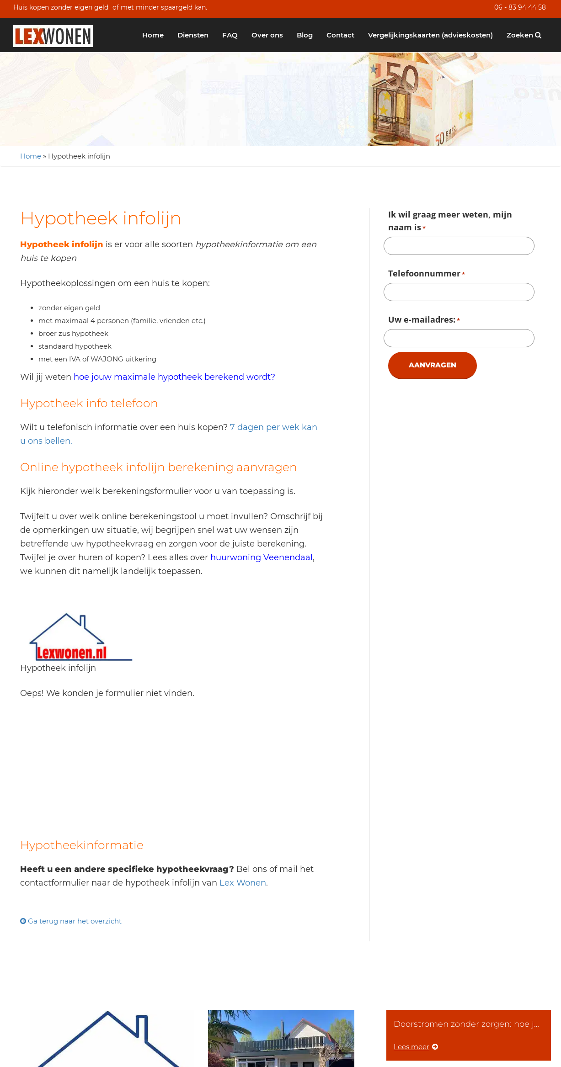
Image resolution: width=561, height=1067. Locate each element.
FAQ (230, 35)
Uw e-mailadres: (424, 320)
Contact (340, 35)
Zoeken (524, 35)
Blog (305, 35)
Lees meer (416, 1046)
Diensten (192, 35)
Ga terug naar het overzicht (71, 921)
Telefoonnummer (426, 274)
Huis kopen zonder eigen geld (60, 7)
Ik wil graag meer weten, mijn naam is (450, 221)
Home (153, 35)
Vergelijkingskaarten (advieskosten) (430, 35)
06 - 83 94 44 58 (520, 7)
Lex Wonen (242, 883)
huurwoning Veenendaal (261, 557)
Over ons (267, 35)
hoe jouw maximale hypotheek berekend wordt (172, 377)
